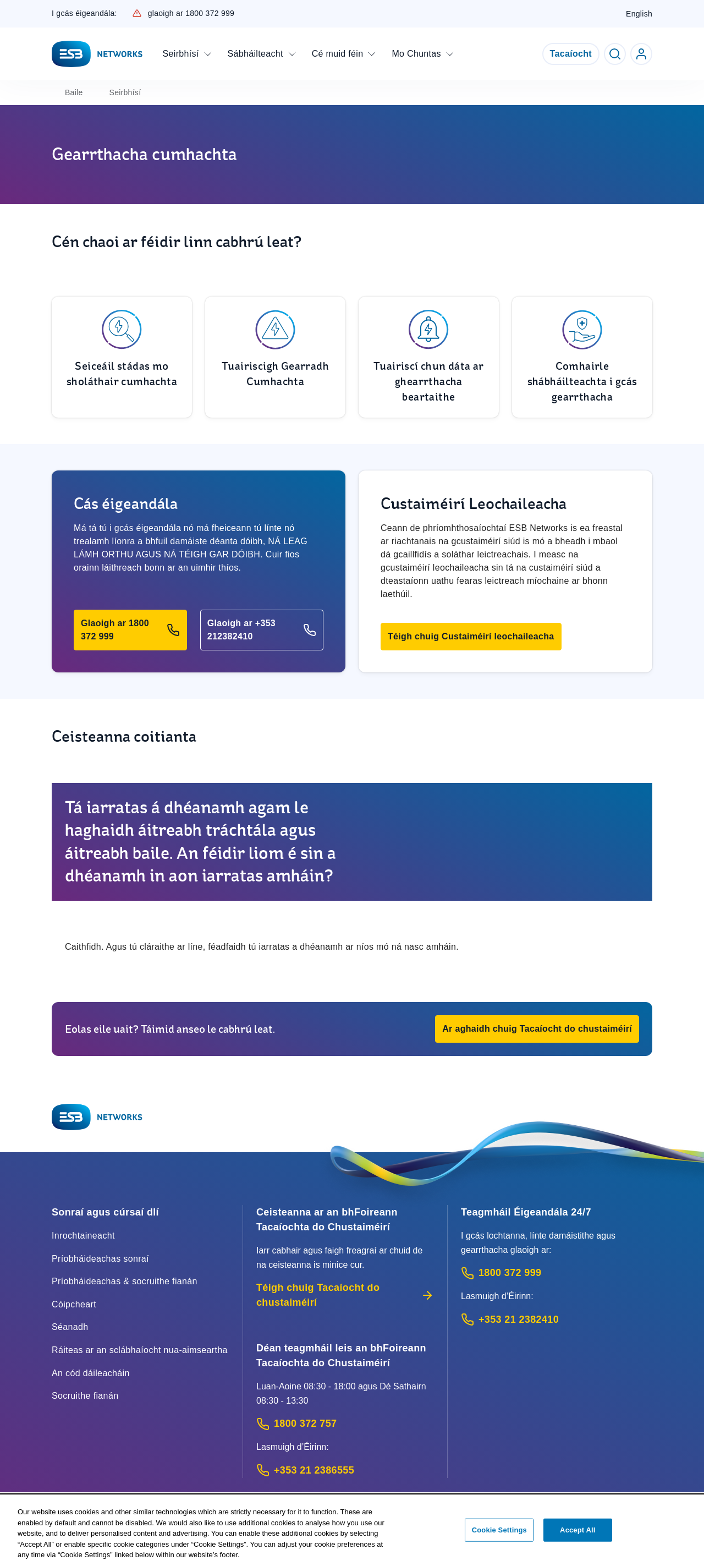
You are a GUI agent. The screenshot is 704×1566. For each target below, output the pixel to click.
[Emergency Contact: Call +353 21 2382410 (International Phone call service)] (556, 1319)
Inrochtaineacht (83, 1235)
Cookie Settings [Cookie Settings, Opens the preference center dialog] (499, 1531)
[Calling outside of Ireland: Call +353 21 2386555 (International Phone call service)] (345, 1470)
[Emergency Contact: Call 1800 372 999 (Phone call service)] (556, 1273)
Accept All (577, 1531)
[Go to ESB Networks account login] (641, 54)
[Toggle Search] (615, 54)
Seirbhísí (125, 92)
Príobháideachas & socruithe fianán (124, 1281)
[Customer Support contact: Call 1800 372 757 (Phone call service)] (345, 1423)
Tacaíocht (571, 53)
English (639, 13)
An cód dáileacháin (91, 1373)
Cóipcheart (74, 1304)
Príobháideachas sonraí (100, 1258)
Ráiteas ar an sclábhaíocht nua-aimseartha (140, 1350)
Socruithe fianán (85, 1395)
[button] (130, 630)
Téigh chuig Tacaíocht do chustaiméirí (345, 1295)
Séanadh (70, 1327)
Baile (74, 92)
